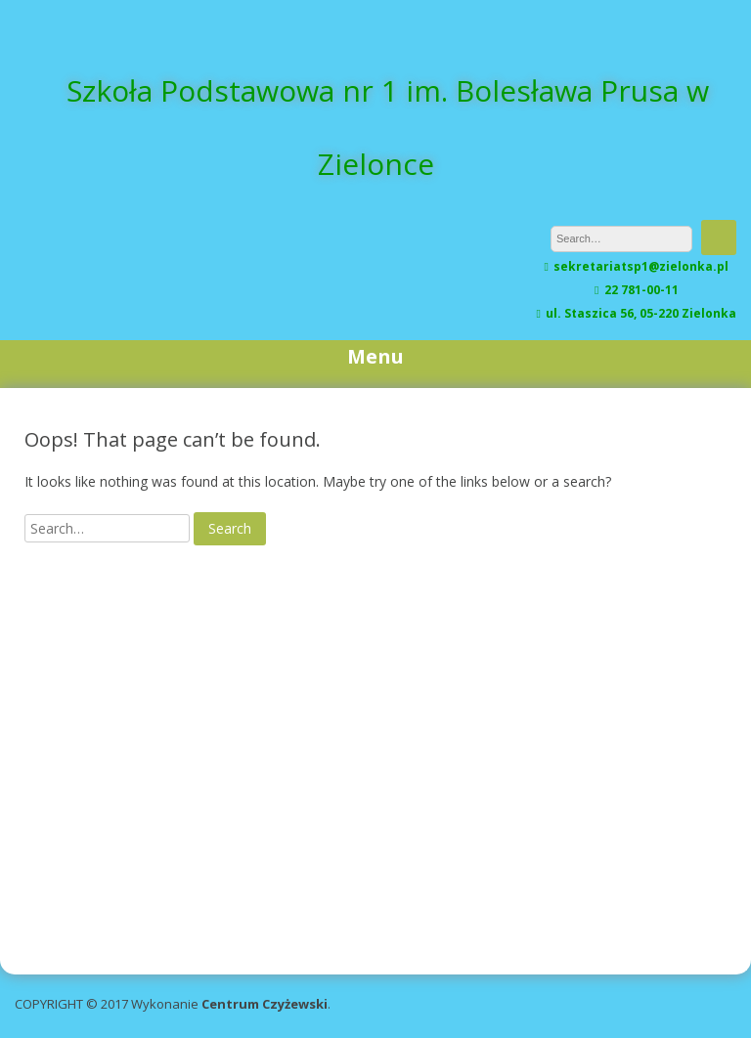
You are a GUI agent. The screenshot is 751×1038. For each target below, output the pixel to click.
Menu (375, 356)
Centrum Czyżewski (264, 1004)
